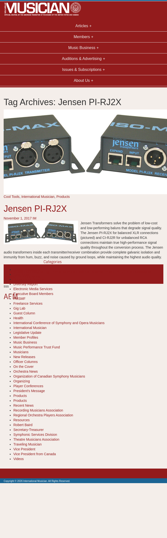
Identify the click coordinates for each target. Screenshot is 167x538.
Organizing (21, 381)
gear (40, 272)
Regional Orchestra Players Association (43, 415)
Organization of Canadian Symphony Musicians (49, 376)
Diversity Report (25, 284)
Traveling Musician (27, 444)
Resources (21, 420)
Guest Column (24, 313)
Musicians (20, 352)
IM (34, 218)
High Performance (57, 272)
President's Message (29, 391)
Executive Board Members (33, 294)
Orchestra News (25, 371)
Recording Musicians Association (38, 410)
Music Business (25, 342)
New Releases (24, 357)
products (135, 272)
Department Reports (28, 279)
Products (63, 197)
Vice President (24, 449)
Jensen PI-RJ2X (35, 209)
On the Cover (23, 367)
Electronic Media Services (33, 289)
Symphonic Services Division (35, 435)
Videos (18, 459)
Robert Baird (23, 425)
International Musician (37, 197)
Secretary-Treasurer (28, 430)
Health (18, 318)
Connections (13, 272)
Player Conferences (28, 386)
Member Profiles (25, 337)
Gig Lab (19, 308)
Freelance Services (28, 303)
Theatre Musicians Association (36, 439)
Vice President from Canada (34, 454)
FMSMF (19, 299)
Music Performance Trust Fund (36, 347)
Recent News (23, 405)
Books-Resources (26, 269)
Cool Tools (11, 197)
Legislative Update (27, 333)
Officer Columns (25, 362)
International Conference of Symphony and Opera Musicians (59, 323)
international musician (87, 272)
